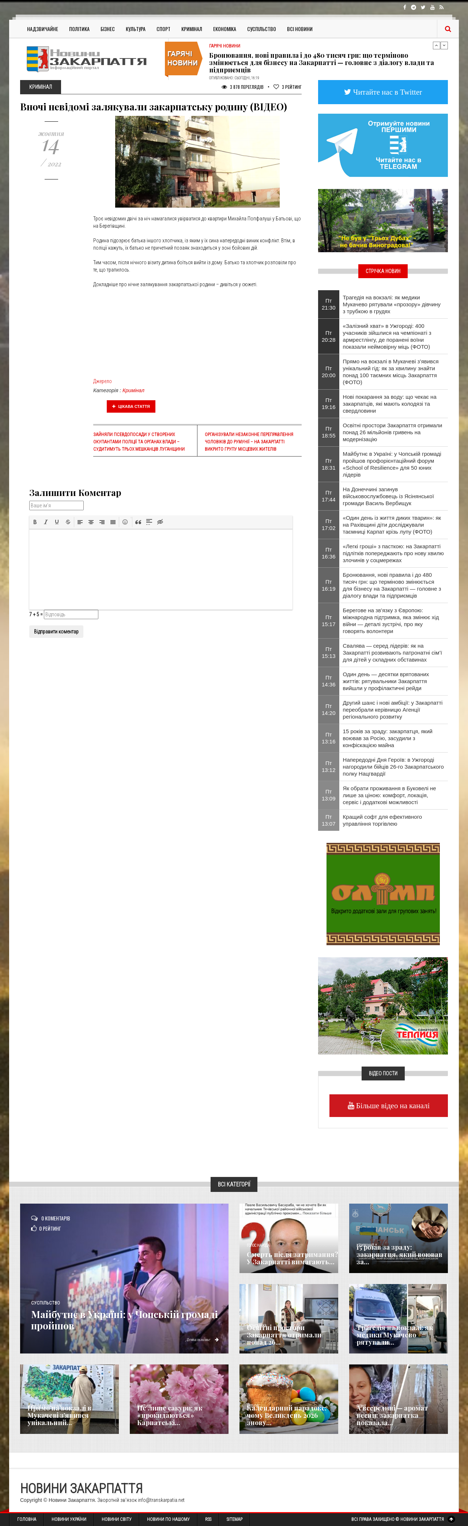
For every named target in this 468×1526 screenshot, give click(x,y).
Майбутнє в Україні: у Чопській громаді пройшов (116, 1320)
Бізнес (108, 29)
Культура (136, 29)
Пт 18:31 (329, 464)
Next (444, 45)
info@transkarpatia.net (161, 1500)
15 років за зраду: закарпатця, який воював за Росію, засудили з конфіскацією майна (388, 738)
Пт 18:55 (329, 432)
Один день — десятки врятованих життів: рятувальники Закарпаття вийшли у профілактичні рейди (386, 681)
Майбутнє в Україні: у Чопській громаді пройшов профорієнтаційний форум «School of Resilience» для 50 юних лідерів (392, 464)
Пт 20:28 (329, 336)
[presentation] (35, 522)
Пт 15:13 (329, 652)
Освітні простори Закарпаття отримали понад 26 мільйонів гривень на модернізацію (392, 432)
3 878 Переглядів (243, 87)
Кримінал (191, 29)
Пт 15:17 (329, 620)
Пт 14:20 (329, 709)
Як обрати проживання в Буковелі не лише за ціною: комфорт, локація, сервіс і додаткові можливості (389, 795)
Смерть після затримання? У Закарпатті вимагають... (292, 1258)
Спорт (163, 29)
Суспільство (261, 29)
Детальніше (201, 1339)
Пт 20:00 (329, 371)
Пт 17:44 (329, 496)
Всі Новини (300, 29)
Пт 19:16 (329, 403)
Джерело (102, 381)
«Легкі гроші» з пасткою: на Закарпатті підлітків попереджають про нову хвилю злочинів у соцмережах (393, 553)
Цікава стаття (131, 406)
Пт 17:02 (329, 524)
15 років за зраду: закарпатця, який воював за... (399, 1254)
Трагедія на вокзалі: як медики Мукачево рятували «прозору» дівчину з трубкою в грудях (392, 304)
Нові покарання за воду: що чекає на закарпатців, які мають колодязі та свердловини (390, 404)
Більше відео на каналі (392, 1105)
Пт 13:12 (329, 766)
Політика (79, 29)
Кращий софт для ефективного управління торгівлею (382, 820)
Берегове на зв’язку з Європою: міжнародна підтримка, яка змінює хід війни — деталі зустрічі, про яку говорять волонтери (391, 620)
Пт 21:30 (329, 304)
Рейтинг (287, 87)
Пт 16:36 (329, 553)
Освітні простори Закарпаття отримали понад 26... (284, 1335)
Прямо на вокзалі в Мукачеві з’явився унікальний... (59, 1415)
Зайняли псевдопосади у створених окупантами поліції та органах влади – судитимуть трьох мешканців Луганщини (139, 442)
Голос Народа (258, 1245)
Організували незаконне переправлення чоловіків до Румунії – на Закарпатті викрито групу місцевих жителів (249, 442)
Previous (436, 45)
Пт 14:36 (329, 681)
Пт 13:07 (329, 820)
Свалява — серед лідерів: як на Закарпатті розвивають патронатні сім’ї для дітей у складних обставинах (392, 653)
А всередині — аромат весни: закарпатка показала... (392, 1415)
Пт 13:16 (329, 738)
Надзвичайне (42, 29)
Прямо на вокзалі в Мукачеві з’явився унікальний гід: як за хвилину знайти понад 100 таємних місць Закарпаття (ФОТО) (391, 371)
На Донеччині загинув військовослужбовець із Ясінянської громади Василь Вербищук (388, 496)
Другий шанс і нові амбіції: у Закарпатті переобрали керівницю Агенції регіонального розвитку (393, 710)
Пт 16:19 (329, 585)
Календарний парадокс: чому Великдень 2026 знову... (287, 1415)
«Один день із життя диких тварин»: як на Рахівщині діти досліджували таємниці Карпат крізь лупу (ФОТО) (392, 525)
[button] (35, 522)
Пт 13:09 (329, 795)
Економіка (224, 29)
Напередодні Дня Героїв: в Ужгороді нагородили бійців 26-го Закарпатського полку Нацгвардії (393, 767)
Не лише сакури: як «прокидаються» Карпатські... (169, 1415)
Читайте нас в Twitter (386, 92)
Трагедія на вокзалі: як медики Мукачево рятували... (394, 1335)
